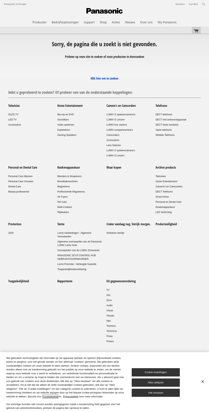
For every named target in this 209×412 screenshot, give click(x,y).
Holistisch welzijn (115, 233)
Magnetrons (63, 186)
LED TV (12, 119)
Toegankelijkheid (18, 281)
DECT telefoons (164, 114)
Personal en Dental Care (22, 167)
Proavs (110, 341)
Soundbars (63, 119)
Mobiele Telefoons (165, 135)
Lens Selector (113, 145)
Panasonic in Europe (15, 4)
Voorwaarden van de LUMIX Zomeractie (78, 250)
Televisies (14, 105)
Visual (109, 310)
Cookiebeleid (50, 396)
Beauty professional (18, 191)
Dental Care (14, 186)
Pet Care (62, 202)
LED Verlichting (164, 212)
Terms (60, 224)
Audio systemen (65, 124)
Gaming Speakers (66, 135)
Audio (109, 305)
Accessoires (14, 124)
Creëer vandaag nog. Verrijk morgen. (128, 224)
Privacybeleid (70, 396)
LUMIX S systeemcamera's (120, 150)
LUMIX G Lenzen (115, 119)
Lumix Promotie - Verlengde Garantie (76, 264)
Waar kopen (113, 167)
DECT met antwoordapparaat (171, 119)
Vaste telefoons (164, 130)
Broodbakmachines (67, 181)
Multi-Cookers (64, 207)
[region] (104, 382)
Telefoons (161, 105)
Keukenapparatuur (68, 167)
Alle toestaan (155, 392)
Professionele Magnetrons (71, 191)
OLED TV (13, 114)
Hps (108, 320)
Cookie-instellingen (156, 372)
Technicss (111, 331)
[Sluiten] (202, 381)
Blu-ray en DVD (65, 114)
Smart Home (162, 196)
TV (107, 290)
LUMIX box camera (116, 124)
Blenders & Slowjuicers (69, 176)
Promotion (14, 224)
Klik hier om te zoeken (104, 78)
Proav (109, 336)
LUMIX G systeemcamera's (120, 114)
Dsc (108, 295)
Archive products (166, 167)
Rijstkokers (63, 212)
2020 (11, 233)
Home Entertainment (70, 105)
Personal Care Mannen (20, 176)
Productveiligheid (166, 224)
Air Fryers (62, 196)
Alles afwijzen (156, 382)
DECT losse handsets (167, 124)
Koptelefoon (63, 130)
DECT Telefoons (164, 191)
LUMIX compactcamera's (119, 130)
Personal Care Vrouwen (20, 181)
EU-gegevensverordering (121, 281)
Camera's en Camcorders (121, 105)
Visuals (110, 315)
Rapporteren (64, 281)
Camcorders (112, 135)
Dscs (109, 300)
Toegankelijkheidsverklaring (71, 269)
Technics (111, 326)
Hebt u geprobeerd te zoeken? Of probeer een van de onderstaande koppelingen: (70, 92)
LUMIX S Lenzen (115, 155)
